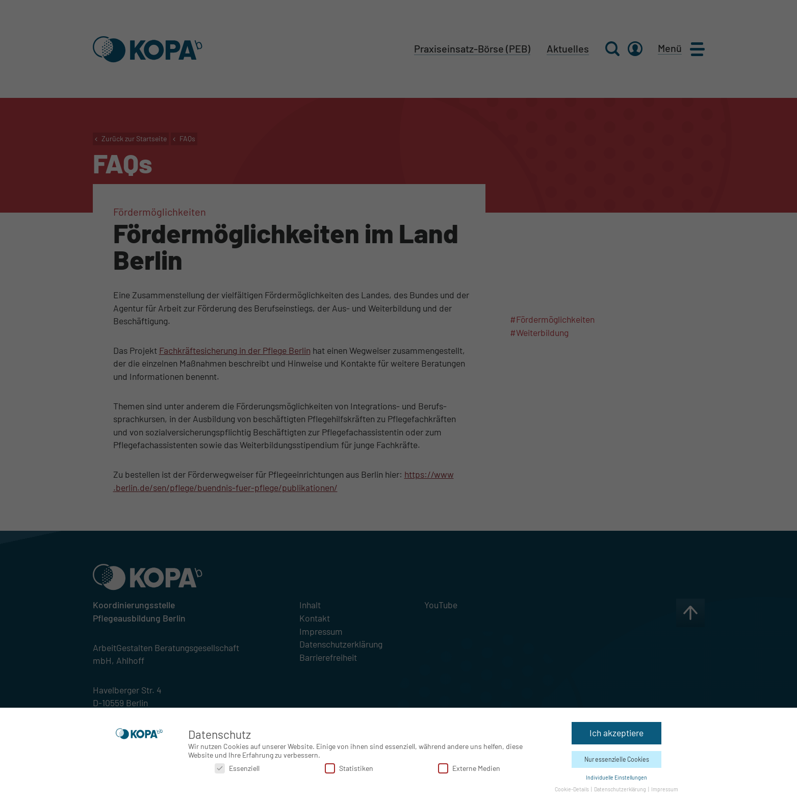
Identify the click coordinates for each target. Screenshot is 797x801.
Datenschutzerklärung (620, 788)
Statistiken (349, 767)
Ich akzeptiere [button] (616, 732)
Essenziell (237, 767)
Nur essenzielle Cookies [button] (616, 758)
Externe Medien (469, 767)
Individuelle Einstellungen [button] (616, 776)
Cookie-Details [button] (572, 788)
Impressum (664, 788)
